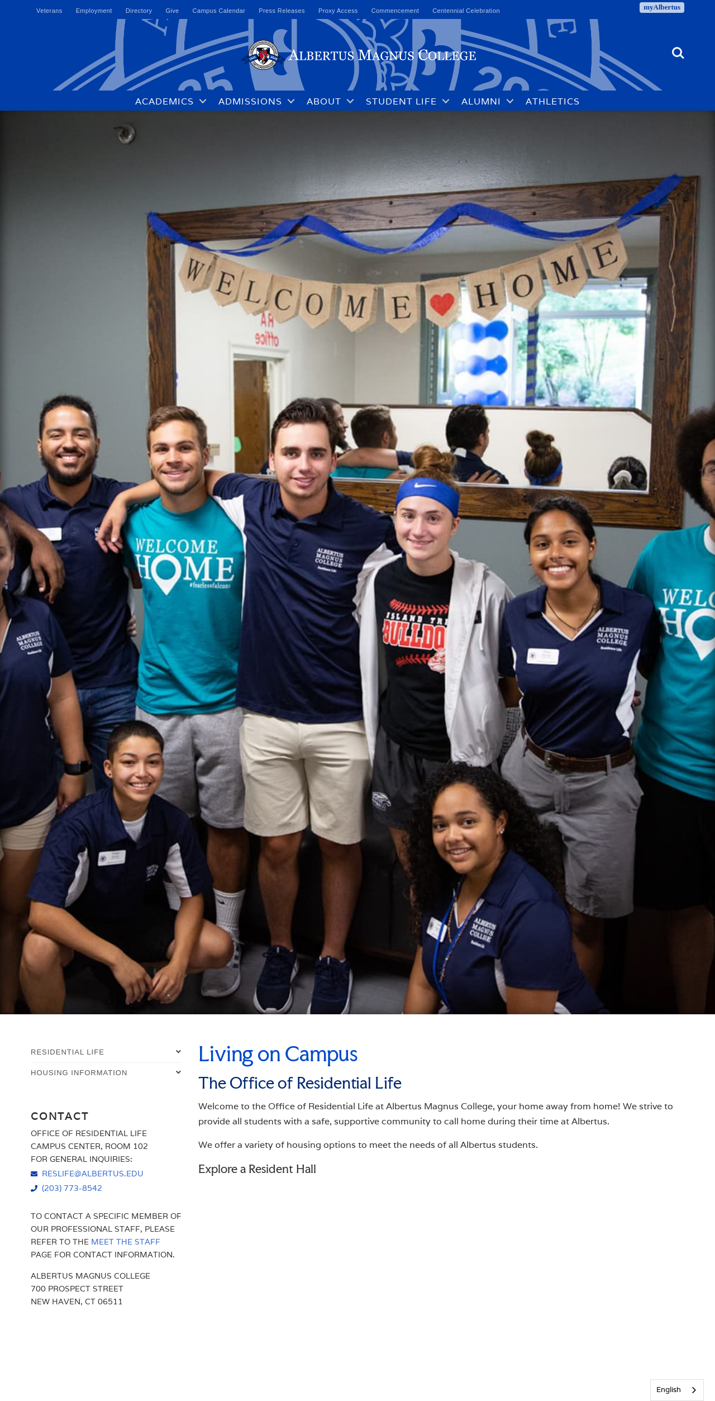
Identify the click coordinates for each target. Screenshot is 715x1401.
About (324, 101)
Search (678, 53)
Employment (94, 10)
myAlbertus (662, 7)
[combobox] (677, 1390)
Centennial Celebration (466, 10)
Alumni (481, 101)
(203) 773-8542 (72, 1187)
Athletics (553, 101)
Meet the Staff (125, 1241)
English (668, 1389)
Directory (139, 10)
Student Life (401, 101)
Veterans (49, 10)
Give (172, 10)
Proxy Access (338, 10)
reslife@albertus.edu (93, 1173)
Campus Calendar (219, 10)
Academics (164, 101)
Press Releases (282, 10)
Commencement (395, 10)
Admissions (250, 101)
